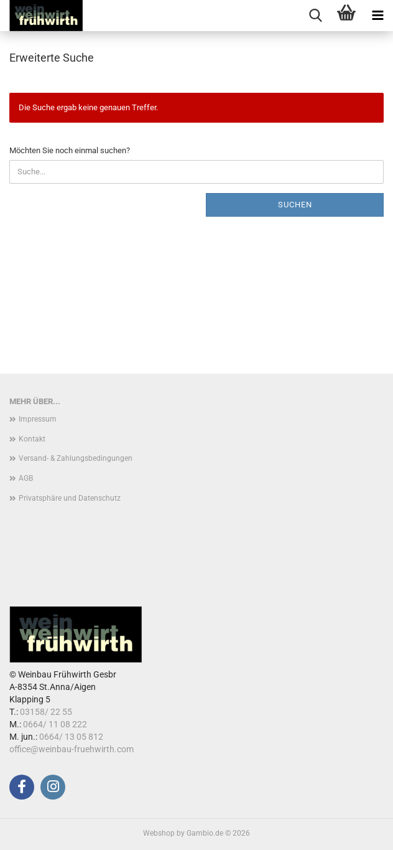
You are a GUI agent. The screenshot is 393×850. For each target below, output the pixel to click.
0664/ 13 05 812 (71, 737)
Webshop (159, 833)
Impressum (38, 419)
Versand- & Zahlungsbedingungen (75, 458)
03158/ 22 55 (46, 712)
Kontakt (32, 439)
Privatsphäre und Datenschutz (70, 498)
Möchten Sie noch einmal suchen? (69, 150)
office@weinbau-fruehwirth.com (71, 749)
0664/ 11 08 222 (55, 724)
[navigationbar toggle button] (377, 15)
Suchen (295, 204)
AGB (26, 478)
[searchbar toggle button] (315, 15)
